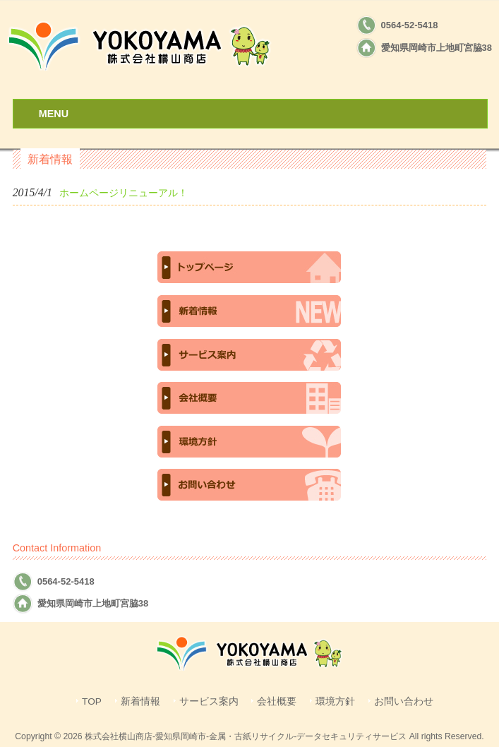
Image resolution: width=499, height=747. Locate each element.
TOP (92, 701)
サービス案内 (209, 701)
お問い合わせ (403, 701)
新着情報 (140, 701)
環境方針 (335, 701)
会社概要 (276, 701)
